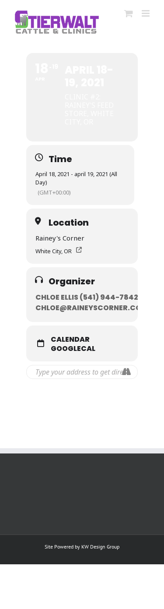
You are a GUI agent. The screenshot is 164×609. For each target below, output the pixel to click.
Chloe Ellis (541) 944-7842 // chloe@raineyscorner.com (91, 302)
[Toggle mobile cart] (128, 13)
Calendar (70, 339)
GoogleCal (73, 349)
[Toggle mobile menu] (146, 13)
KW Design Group (100, 546)
